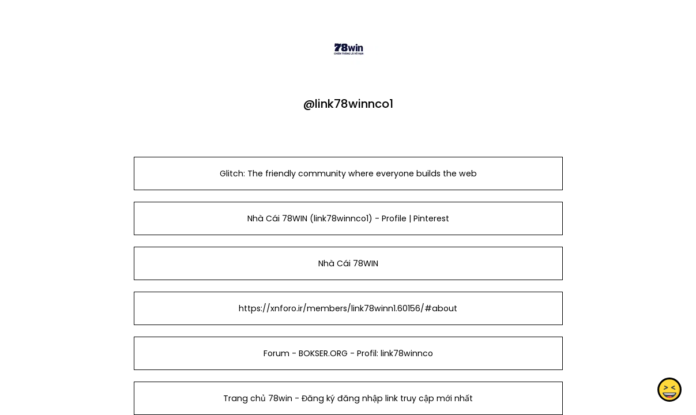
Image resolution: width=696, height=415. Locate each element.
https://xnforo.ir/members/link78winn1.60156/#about (348, 308)
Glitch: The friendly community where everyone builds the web (347, 173)
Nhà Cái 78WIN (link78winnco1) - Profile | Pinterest (348, 218)
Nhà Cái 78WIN (348, 263)
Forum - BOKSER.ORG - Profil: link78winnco (347, 353)
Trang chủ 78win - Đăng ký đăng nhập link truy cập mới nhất (348, 398)
